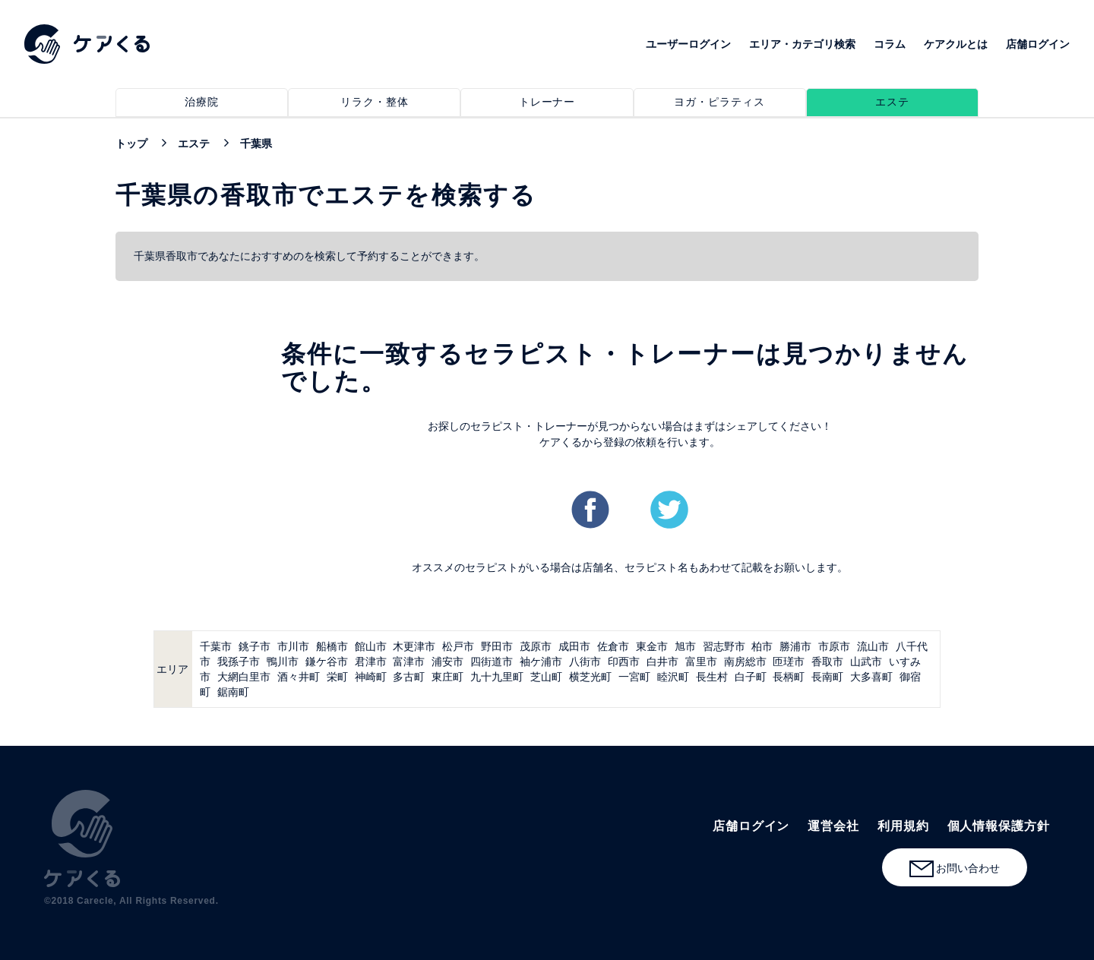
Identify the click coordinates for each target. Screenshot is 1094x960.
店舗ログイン (1038, 44)
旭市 (685, 646)
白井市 (662, 661)
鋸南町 (233, 692)
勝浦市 (795, 646)
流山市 (873, 646)
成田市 (574, 646)
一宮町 (634, 677)
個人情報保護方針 (998, 825)
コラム (890, 44)
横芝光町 (590, 677)
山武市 (866, 661)
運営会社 (833, 825)
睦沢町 (673, 677)
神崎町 (371, 677)
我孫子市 (238, 661)
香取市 (827, 661)
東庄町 (447, 677)
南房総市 (745, 661)
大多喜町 (871, 677)
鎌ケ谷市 (326, 661)
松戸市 (458, 646)
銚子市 (254, 646)
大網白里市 (243, 677)
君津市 (371, 661)
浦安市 (447, 661)
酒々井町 (298, 677)
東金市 (652, 646)
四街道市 (491, 661)
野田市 (497, 646)
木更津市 (414, 646)
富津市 (409, 661)
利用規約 (903, 825)
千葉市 (216, 646)
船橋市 (332, 646)
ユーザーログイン (688, 44)
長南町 (827, 677)
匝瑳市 (789, 661)
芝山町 (546, 677)
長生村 (712, 677)
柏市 (762, 646)
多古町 (409, 677)
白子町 (751, 677)
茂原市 (536, 646)
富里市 (701, 661)
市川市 (293, 646)
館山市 (371, 646)
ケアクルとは (956, 44)
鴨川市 (283, 661)
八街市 (585, 661)
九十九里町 (496, 677)
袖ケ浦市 (541, 661)
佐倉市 (613, 646)
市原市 (834, 646)
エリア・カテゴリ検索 (802, 44)
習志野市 (724, 646)
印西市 (624, 661)
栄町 (337, 677)
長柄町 (789, 677)
